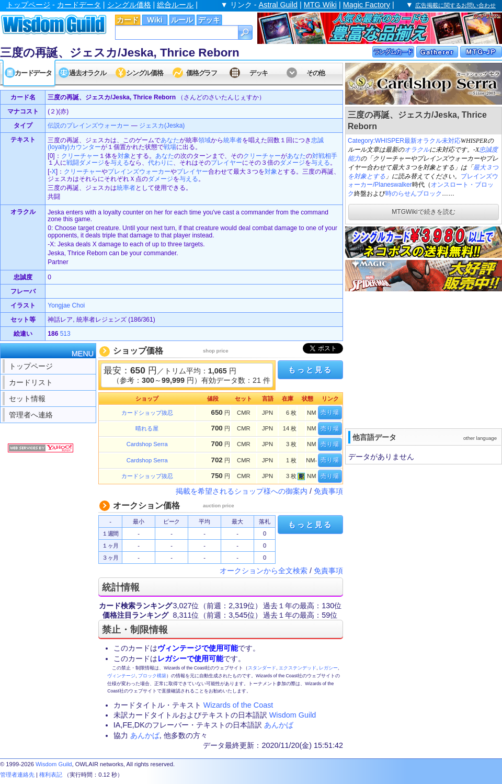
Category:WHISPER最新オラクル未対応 (404, 140)
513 (65, 333)
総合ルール (175, 5)
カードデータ (79, 5)
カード (128, 20)
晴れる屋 (146, 428)
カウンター (85, 147)
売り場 (330, 412)
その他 (315, 73)
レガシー (328, 668)
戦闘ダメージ (85, 162)
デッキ (209, 20)
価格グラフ (201, 73)
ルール (182, 20)
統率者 (232, 140)
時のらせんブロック (413, 193)
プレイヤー (226, 162)
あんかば (278, 725)
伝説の (57, 125)
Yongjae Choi (66, 305)
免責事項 (328, 491)
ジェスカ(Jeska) (162, 125)
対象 (124, 156)
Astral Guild (278, 5)
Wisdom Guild (292, 715)
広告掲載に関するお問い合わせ (455, 5)
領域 (204, 140)
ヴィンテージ (121, 675)
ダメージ (292, 162)
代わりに (160, 162)
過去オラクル (87, 73)
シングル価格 (129, 5)
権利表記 (50, 774)
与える (119, 162)
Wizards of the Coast (238, 705)
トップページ (28, 5)
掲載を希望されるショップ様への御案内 (241, 491)
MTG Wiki (320, 5)
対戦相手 (324, 156)
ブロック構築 (152, 675)
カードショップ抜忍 (147, 413)
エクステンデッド (297, 668)
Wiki (154, 20)
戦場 (170, 147)
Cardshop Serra (147, 444)
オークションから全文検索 (263, 570)
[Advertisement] (410, 358)
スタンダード (262, 668)
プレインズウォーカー (97, 125)
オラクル (416, 149)
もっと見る (310, 370)
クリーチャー (80, 156)
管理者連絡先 (17, 774)
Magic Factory (366, 5)
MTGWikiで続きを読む (423, 211)
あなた (170, 140)
